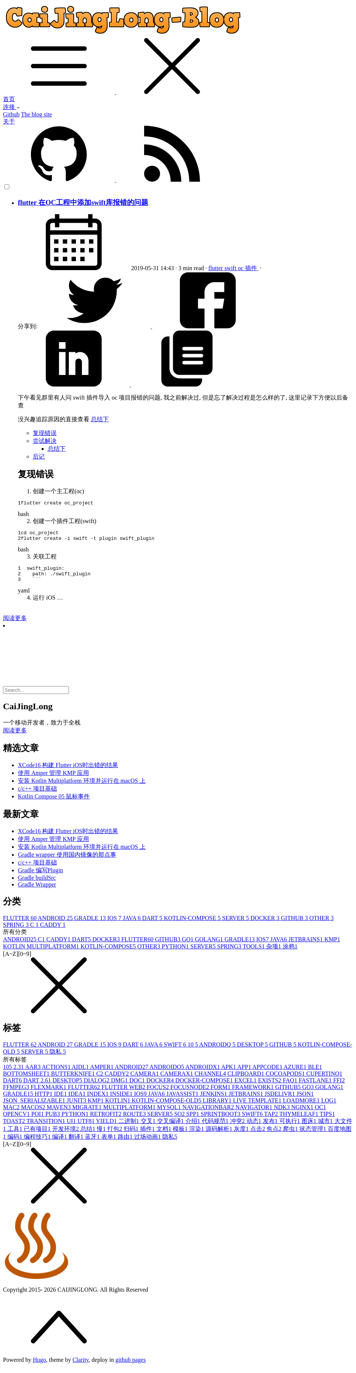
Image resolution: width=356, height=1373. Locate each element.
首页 (9, 99)
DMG (120, 1087)
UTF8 (86, 1128)
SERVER (236, 925)
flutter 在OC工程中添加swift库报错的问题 (83, 202)
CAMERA (145, 1080)
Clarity (81, 1366)
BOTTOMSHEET (27, 1080)
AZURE (296, 1073)
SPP (193, 1120)
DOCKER (266, 925)
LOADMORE (302, 1107)
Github (11, 114)
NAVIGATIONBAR (208, 1114)
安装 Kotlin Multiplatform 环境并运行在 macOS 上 (82, 787)
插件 (251, 268)
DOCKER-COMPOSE (205, 1087)
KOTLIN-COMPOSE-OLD (167, 1107)
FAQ (291, 1087)
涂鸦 (290, 953)
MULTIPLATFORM (130, 1114)
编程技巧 (38, 1143)
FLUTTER (20, 925)
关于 (9, 121)
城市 (326, 1128)
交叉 (149, 1128)
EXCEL (246, 1087)
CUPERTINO (324, 1080)
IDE (61, 1100)
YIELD (107, 1128)
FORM (221, 1094)
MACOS (34, 1114)
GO (188, 946)
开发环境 (66, 1135)
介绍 (193, 1128)
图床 (310, 1128)
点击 (258, 1135)
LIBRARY (218, 1107)
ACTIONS (56, 1073)
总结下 (100, 419)
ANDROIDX (203, 1073)
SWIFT (176, 1051)
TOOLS (254, 953)
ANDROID (56, 925)
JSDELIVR (280, 1100)
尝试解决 (45, 441)
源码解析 (220, 1135)
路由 (126, 1143)
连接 (11, 107)
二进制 (129, 1128)
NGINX (303, 1114)
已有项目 (38, 1135)
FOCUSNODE (191, 1094)
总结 (88, 1135)
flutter (217, 268)
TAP (271, 1120)
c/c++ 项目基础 (37, 795)
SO (180, 1120)
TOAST (14, 1128)
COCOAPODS (286, 1080)
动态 (255, 1128)
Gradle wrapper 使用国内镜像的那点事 (67, 861)
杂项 (274, 953)
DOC (137, 1087)
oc (241, 268)
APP (244, 1073)
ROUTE (135, 1120)
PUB (53, 1120)
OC (320, 1114)
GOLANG (210, 946)
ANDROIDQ (218, 1051)
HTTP (44, 1100)
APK (229, 1073)
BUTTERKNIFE (73, 1080)
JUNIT (77, 1107)
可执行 (290, 1128)
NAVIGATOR (254, 1114)
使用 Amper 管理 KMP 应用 (53, 779)
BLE (315, 1073)
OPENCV (17, 1120)
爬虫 (291, 1135)
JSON (305, 1100)
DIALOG (97, 1087)
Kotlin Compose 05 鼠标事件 (54, 803)
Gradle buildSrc (37, 884)
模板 (181, 1135)
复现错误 (45, 433)
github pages (130, 1366)
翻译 (77, 1143)
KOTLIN (118, 1107)
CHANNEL (210, 1080)
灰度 (242, 1135)
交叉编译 (171, 1128)
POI (38, 1120)
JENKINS (214, 1100)
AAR (33, 1073)
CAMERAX (177, 1080)
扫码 (132, 1135)
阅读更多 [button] (15, 737)
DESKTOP (253, 1051)
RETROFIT (106, 1120)
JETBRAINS (306, 946)
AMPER (102, 1073)
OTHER (321, 925)
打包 (115, 1135)
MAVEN (59, 1114)
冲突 (238, 1128)
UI (72, 1128)
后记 (39, 456)
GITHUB (295, 925)
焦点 (275, 1135)
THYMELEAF (299, 1120)
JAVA (132, 925)
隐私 (58, 1058)
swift (231, 268)
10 (193, 1051)
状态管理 (313, 1135)
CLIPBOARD (247, 1080)
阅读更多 (15, 625)
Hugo (39, 1366)
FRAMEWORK (253, 1094)
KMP (332, 946)
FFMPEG (17, 1094)
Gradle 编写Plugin (40, 877)
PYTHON (176, 953)
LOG (328, 1107)
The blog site (36, 114)
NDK (282, 1114)
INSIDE (122, 1100)
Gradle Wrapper (37, 891)
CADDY (53, 931)
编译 (60, 1143)
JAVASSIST (183, 1100)
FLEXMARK (49, 1094)
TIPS (327, 1120)
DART (153, 925)
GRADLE (90, 925)
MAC (12, 1114)
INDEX (98, 1100)
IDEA (78, 1100)
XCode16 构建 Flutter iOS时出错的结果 (68, 772)
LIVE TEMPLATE (258, 1107)
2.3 (19, 1073)
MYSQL (169, 1114)
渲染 (197, 1135)
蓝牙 (93, 1143)
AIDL (81, 1073)
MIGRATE (87, 1114)
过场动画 (148, 1143)
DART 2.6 (38, 1087)
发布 (271, 1128)
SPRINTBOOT (221, 1120)
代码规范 (216, 1128)
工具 (15, 1135)
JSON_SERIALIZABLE (35, 1107)
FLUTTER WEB (123, 1094)
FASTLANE (316, 1087)
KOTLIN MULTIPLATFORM (41, 953)
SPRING (16, 931)
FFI (339, 1087)
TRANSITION (46, 1128)
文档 (164, 1135)
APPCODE (268, 1073)
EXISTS (270, 1087)
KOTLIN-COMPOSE (193, 925)
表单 (109, 1143)
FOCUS (159, 1094)
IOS (115, 925)
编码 (15, 1143)
